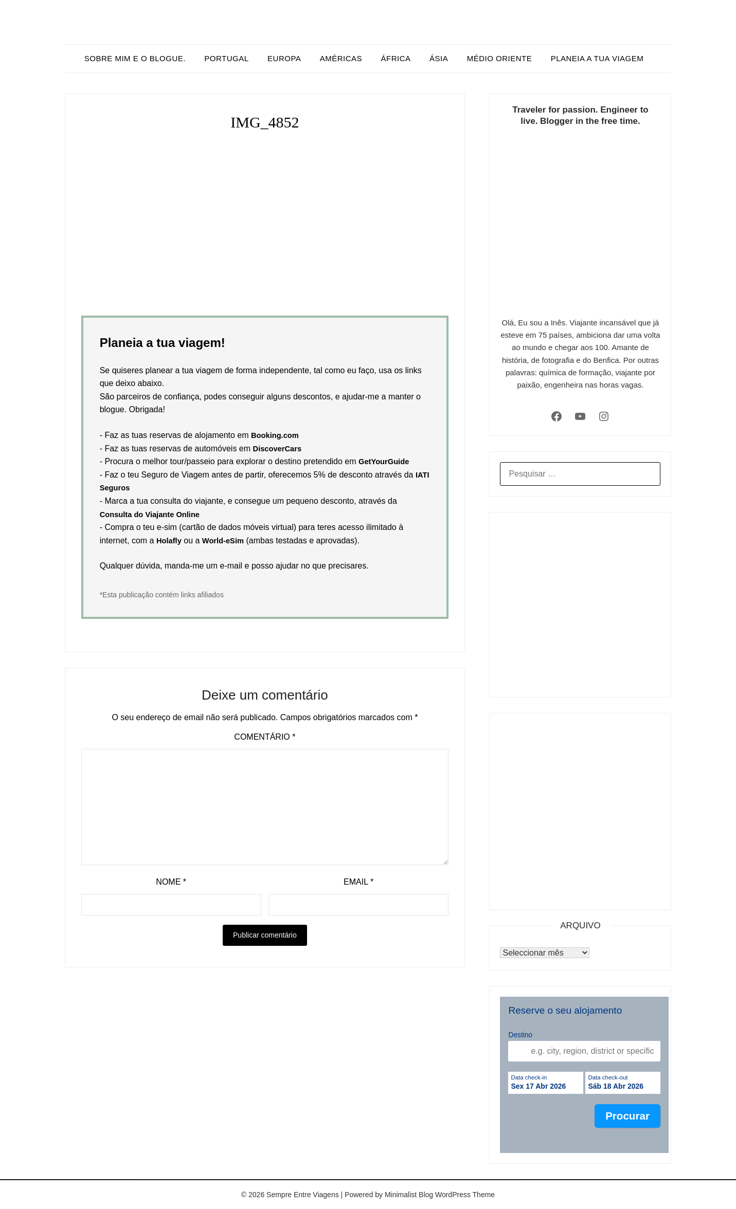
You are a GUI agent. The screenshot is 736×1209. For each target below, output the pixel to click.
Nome (171, 881)
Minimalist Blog (409, 1194)
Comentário (264, 736)
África (396, 58)
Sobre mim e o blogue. (135, 58)
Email (358, 881)
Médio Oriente (499, 58)
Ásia (438, 58)
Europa (284, 58)
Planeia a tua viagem (597, 58)
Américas (341, 58)
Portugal (226, 58)
